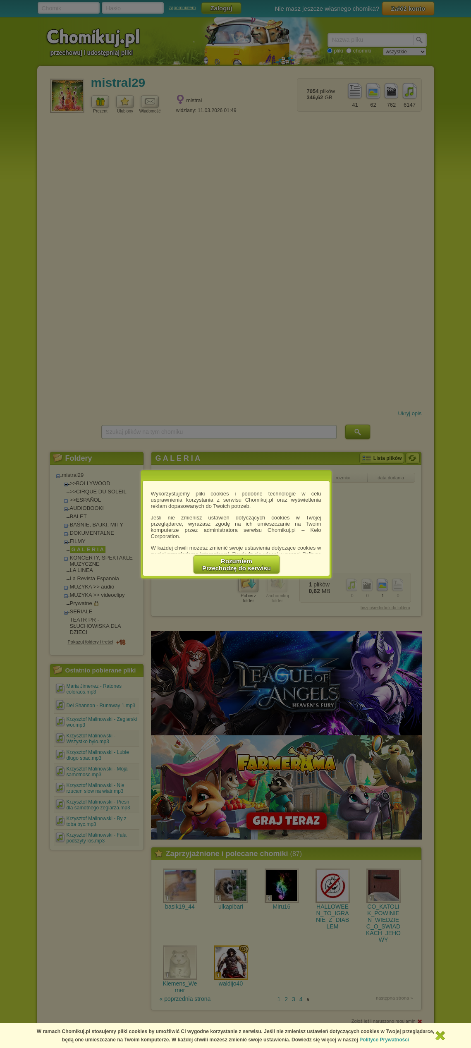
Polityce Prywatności (384, 1040)
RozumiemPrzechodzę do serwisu (236, 564)
